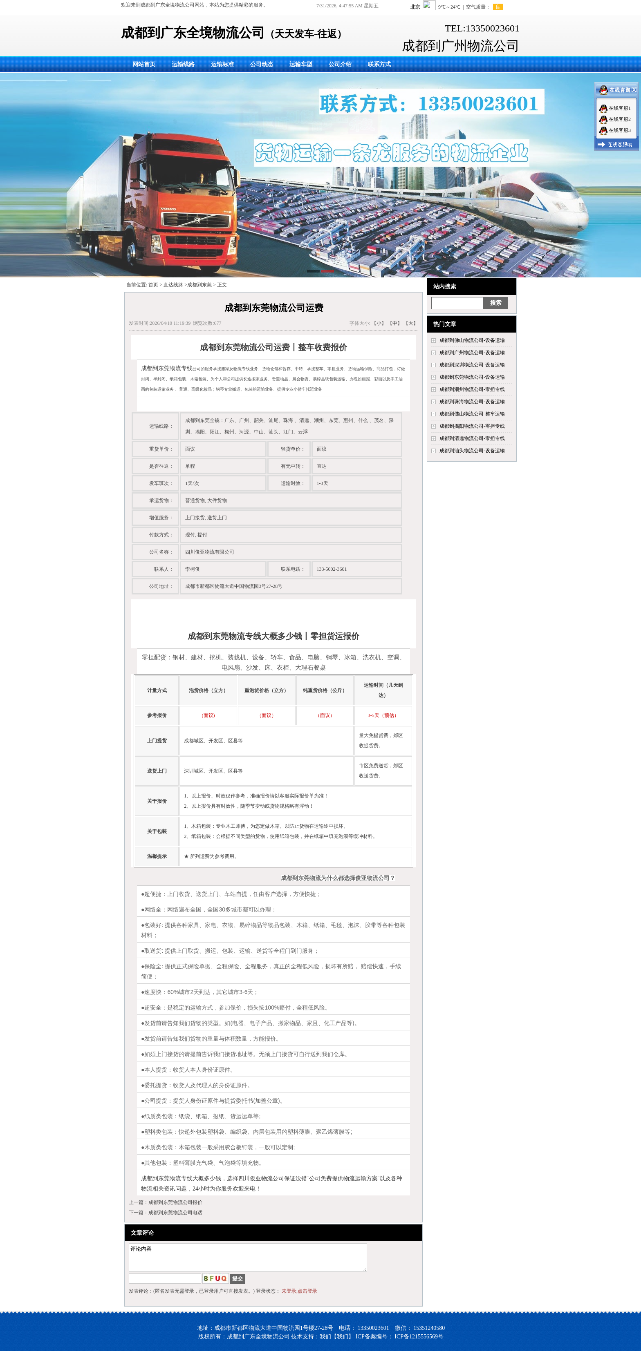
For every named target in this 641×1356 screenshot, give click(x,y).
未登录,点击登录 (299, 1296)
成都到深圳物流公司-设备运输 (472, 365)
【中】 (395, 323)
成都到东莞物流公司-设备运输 (472, 377)
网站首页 (143, 64)
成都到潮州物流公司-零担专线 (472, 389)
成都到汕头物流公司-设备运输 (472, 450)
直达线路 (173, 285)
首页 (153, 285)
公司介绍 (340, 64)
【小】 (379, 323)
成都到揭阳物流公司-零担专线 (472, 426)
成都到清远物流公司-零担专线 (472, 438)
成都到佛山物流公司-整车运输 (472, 414)
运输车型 (300, 64)
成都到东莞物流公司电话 (175, 1212)
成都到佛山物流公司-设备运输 (472, 340)
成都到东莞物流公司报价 (175, 1202)
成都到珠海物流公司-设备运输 (472, 401)
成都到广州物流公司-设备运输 (472, 352)
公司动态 (261, 64)
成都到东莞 (199, 285)
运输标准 (222, 64)
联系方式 (379, 64)
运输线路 (183, 64)
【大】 (410, 323)
